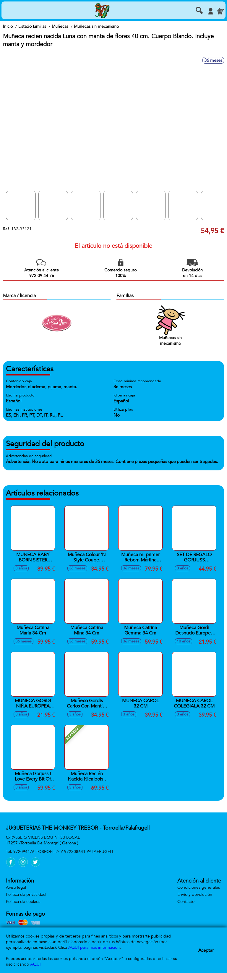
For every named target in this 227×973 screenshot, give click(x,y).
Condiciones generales (198, 887)
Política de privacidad (26, 894)
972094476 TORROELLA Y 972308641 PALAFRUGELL (63, 851)
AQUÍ (35, 964)
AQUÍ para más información (94, 947)
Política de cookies (23, 901)
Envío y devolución (194, 894)
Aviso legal (16, 887)
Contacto (185, 901)
